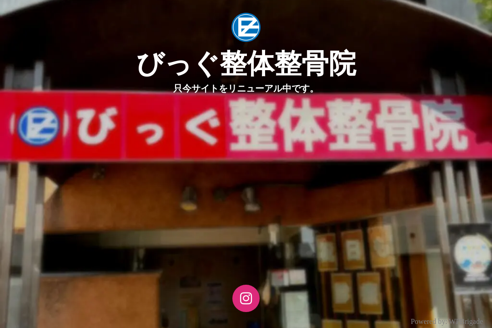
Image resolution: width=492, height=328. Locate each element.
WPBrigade (466, 321)
